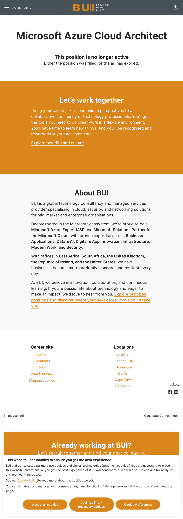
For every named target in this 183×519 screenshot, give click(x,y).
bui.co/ (174, 384)
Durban (124, 373)
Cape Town (124, 380)
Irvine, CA (124, 355)
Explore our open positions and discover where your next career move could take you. (90, 300)
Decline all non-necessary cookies (91, 504)
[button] (175, 7)
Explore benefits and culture (57, 143)
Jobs (42, 367)
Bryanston (124, 367)
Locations (42, 361)
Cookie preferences (138, 504)
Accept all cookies (45, 504)
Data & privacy (42, 373)
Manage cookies (42, 380)
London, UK (124, 361)
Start (42, 355)
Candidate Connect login (161, 415)
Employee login (14, 415)
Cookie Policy (27, 480)
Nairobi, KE (124, 386)
